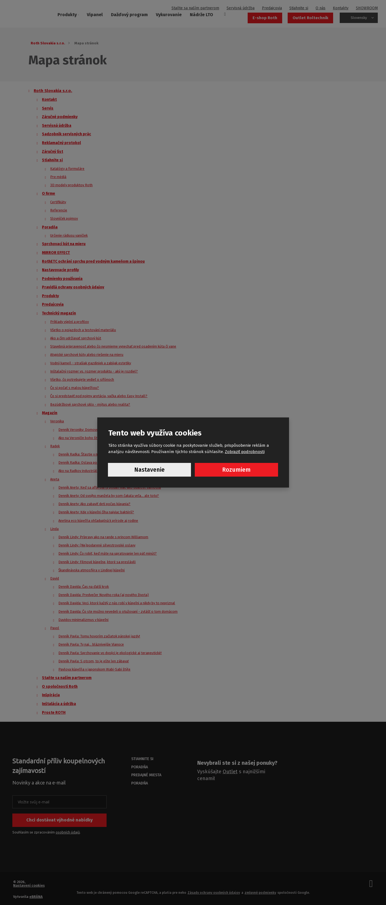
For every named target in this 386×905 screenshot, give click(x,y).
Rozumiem (236, 470)
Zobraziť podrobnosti (245, 451)
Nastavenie (149, 470)
